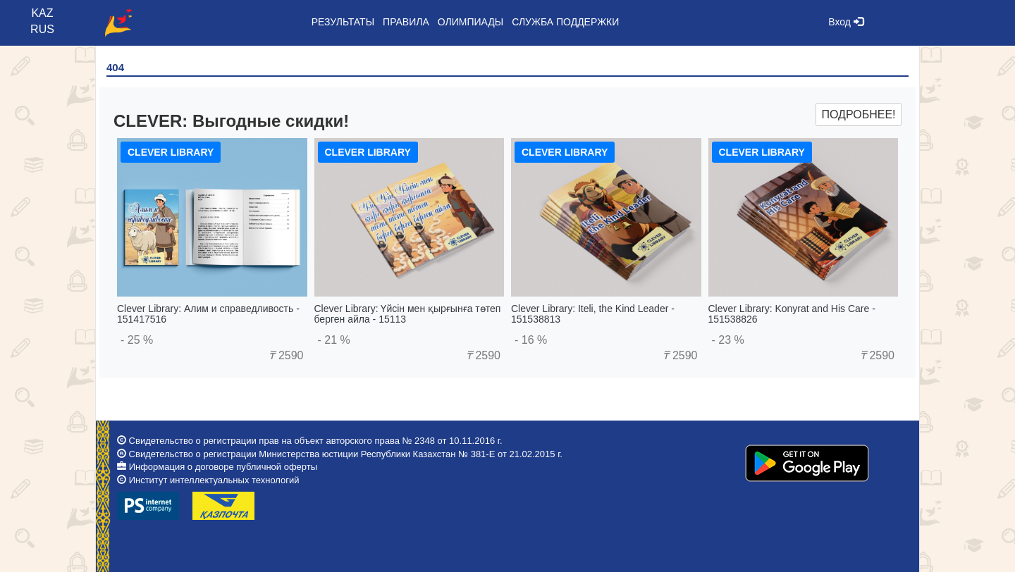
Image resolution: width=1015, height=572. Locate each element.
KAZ (42, 13)
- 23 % (728, 340)
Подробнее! (858, 114)
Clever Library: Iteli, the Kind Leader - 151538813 (593, 314)
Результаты (343, 21)
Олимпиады (470, 21)
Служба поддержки (565, 21)
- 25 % (137, 340)
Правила (406, 21)
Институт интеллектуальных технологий (214, 480)
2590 (286, 355)
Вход (845, 21)
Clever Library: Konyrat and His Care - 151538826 (791, 314)
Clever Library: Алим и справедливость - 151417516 (208, 314)
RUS (42, 29)
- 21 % (334, 340)
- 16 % (531, 340)
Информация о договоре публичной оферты (223, 466)
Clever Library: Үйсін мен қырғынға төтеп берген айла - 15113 (407, 314)
